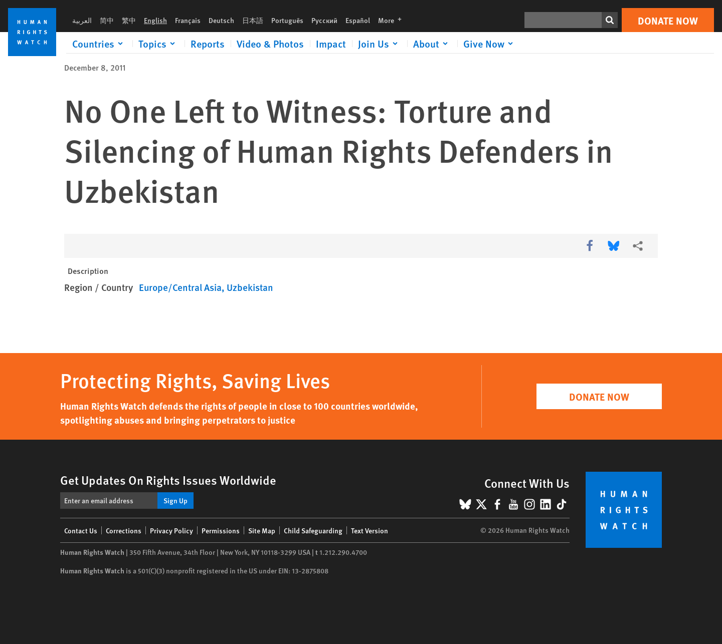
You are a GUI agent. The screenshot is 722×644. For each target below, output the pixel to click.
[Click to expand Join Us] (379, 43)
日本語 (252, 20)
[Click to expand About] (432, 43)
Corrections (123, 530)
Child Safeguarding (313, 530)
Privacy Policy (171, 530)
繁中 (129, 20)
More (393, 20)
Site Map (261, 530)
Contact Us (80, 530)
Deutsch (221, 20)
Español (357, 20)
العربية (82, 20)
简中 (107, 20)
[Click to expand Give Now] (489, 43)
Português (287, 20)
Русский (324, 20)
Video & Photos (270, 44)
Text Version (369, 530)
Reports (208, 44)
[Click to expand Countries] (99, 43)
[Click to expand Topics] (158, 43)
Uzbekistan (250, 287)
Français (188, 20)
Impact (331, 44)
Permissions (221, 530)
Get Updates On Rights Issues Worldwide (168, 479)
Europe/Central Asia (180, 287)
